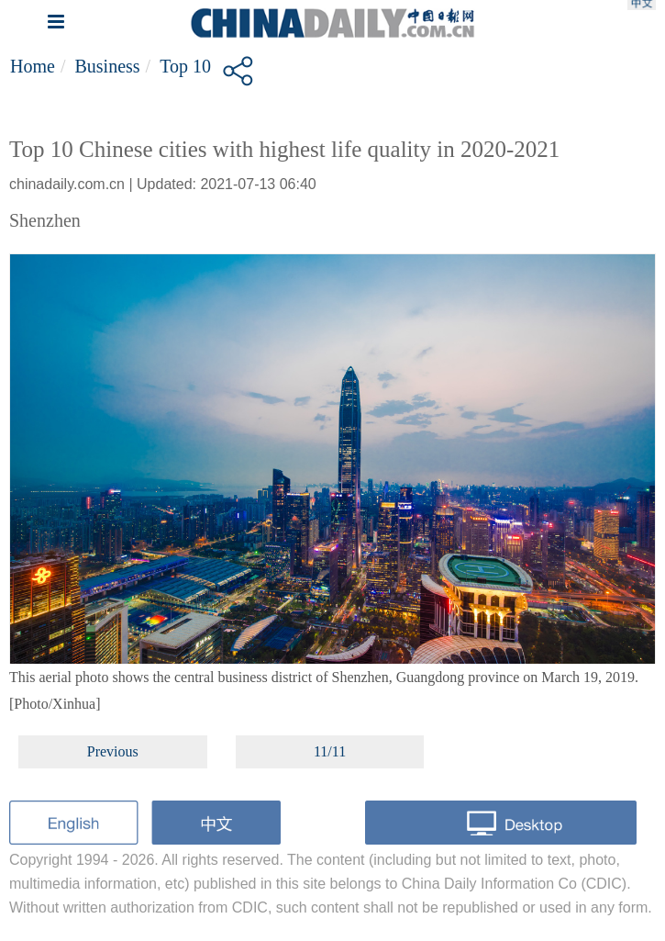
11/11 (330, 751)
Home (32, 66)
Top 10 (185, 66)
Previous (113, 751)
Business (106, 66)
